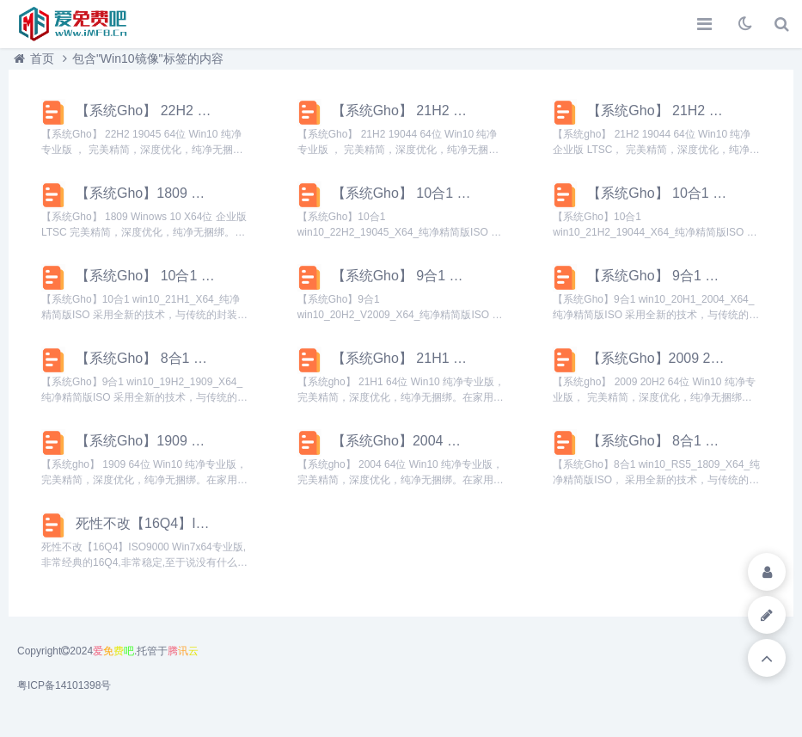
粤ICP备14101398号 (64, 685)
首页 (42, 58)
